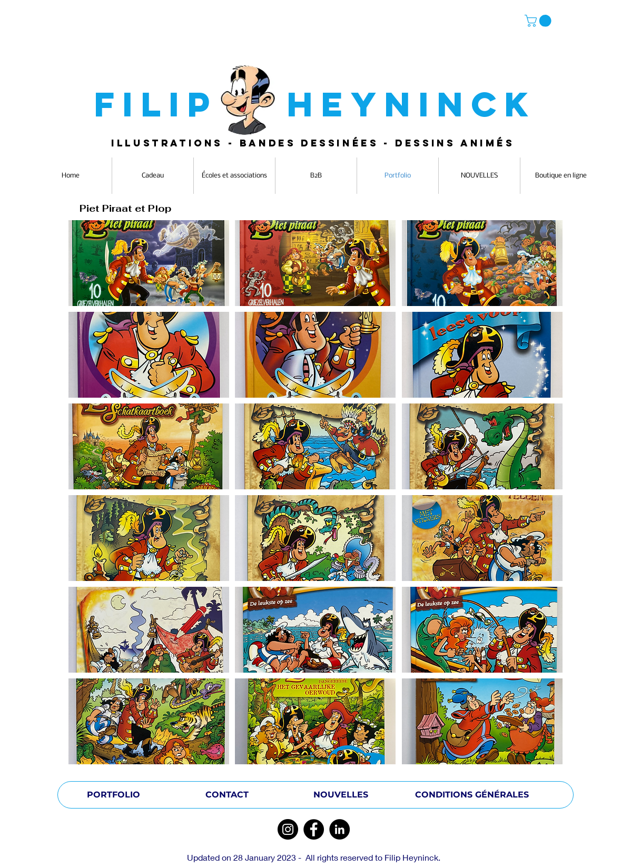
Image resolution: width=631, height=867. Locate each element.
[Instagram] (288, 829)
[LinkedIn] (339, 829)
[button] (539, 21)
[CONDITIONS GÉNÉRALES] (472, 794)
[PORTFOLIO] (113, 794)
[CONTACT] (227, 794)
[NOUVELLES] (340, 794)
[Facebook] (313, 829)
